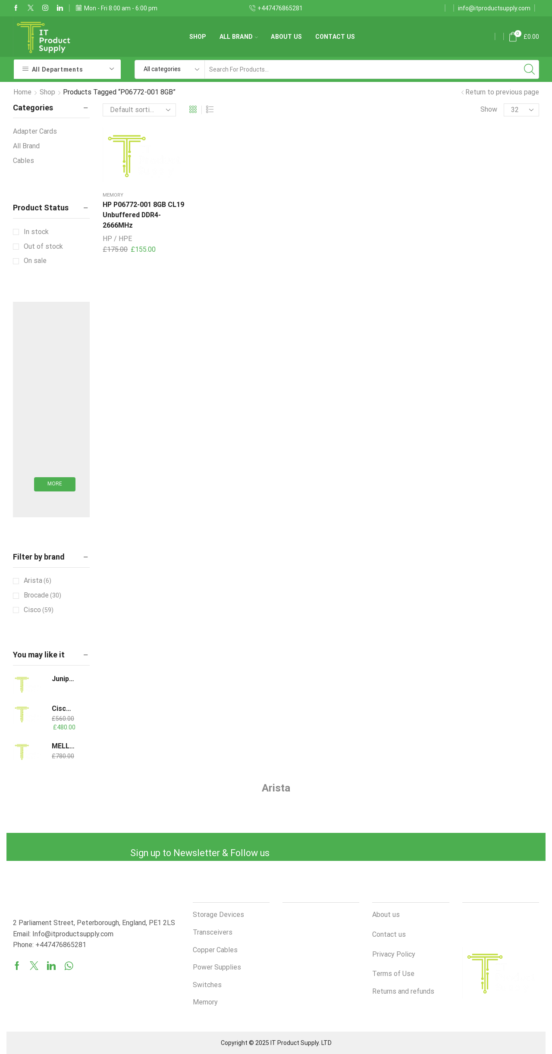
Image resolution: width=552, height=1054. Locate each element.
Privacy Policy (393, 954)
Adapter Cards (35, 131)
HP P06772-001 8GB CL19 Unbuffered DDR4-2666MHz (141, 211)
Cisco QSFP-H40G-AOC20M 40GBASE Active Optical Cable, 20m (63, 708)
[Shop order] (139, 109)
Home (22, 92)
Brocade (42, 595)
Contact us (335, 36)
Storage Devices (218, 914)
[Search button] (530, 69)
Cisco (38, 610)
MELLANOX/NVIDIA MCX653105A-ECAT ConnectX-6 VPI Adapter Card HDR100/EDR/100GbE (63, 746)
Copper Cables (215, 950)
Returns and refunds (403, 991)
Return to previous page (502, 92)
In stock (36, 232)
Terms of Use (393, 974)
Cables (23, 160)
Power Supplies (217, 967)
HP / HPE (117, 235)
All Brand (239, 36)
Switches (207, 985)
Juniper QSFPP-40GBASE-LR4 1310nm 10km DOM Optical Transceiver (63, 679)
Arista (37, 580)
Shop (198, 36)
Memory (113, 192)
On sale (35, 260)
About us (286, 36)
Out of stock (43, 246)
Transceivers (212, 932)
